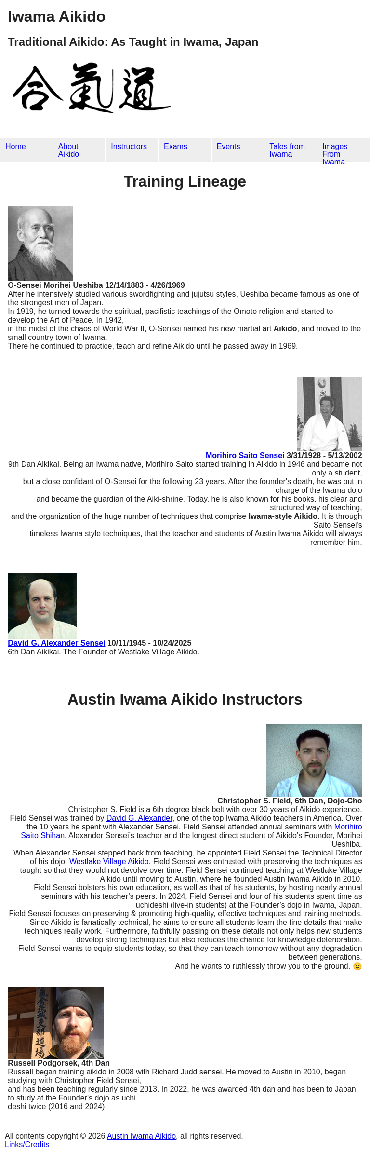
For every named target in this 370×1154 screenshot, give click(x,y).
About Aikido (68, 150)
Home (15, 146)
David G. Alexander (139, 818)
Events (228, 146)
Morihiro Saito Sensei (245, 455)
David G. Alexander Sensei (56, 643)
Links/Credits (27, 1144)
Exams (175, 146)
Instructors (129, 146)
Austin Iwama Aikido (141, 1136)
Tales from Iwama (287, 150)
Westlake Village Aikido (109, 861)
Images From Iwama (334, 152)
